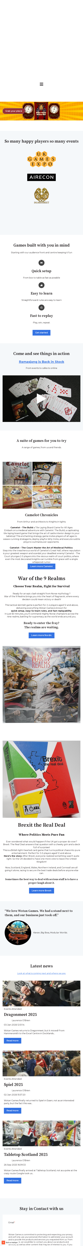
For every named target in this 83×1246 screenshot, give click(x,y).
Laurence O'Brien (21, 957)
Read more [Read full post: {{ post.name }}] (13, 977)
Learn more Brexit (41, 827)
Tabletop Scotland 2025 (26, 1091)
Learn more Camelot (41, 503)
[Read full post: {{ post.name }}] (41, 930)
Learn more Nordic (41, 571)
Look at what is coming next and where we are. (41, 910)
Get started (41, 269)
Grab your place (13, 47)
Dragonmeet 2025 (20, 951)
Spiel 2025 (13, 1021)
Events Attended (13, 945)
